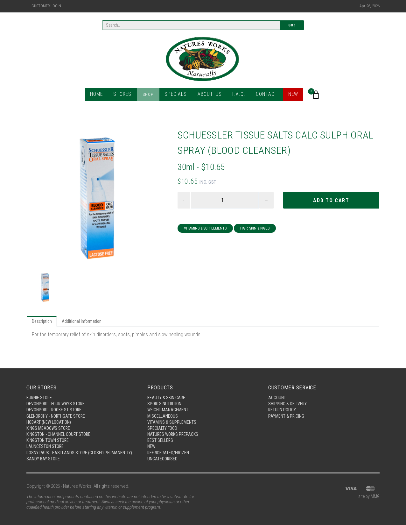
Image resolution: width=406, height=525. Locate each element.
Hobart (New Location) (50, 414)
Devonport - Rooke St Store (55, 401)
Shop (150, 95)
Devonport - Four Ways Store (57, 395)
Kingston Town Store (49, 434)
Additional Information (84, 322)
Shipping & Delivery (288, 395)
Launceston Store (46, 440)
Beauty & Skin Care (167, 388)
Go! (291, 26)
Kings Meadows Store (49, 421)
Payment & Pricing (287, 408)
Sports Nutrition (165, 395)
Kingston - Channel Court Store (60, 427)
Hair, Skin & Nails (255, 229)
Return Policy (283, 401)
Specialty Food (163, 421)
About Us (209, 95)
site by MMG (368, 497)
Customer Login (46, 6)
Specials (177, 95)
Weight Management (169, 401)
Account (277, 388)
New (289, 95)
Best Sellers (160, 434)
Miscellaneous (163, 408)
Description (42, 322)
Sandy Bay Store (43, 459)
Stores (125, 95)
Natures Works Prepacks (174, 427)
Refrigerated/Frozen (169, 447)
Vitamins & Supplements (205, 229)
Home (100, 95)
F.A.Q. (236, 95)
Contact (263, 95)
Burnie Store (39, 388)
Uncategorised (163, 453)
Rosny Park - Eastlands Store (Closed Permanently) (67, 449)
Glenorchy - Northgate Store (58, 408)
